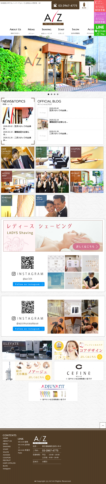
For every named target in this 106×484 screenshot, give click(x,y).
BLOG (5, 466)
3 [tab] (54, 94)
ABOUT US (7, 441)
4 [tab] (57, 94)
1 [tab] (48, 94)
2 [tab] (51, 94)
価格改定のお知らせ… (58, 122)
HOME (5, 438)
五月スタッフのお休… (58, 110)
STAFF (5, 449)
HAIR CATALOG (9, 463)
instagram (7, 469)
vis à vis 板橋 (23, 442)
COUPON (7, 458)
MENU (5, 444)
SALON (6, 452)
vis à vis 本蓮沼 (24, 450)
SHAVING (7, 446)
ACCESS (6, 455)
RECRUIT (7, 460)
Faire (20, 453)
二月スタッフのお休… (58, 133)
